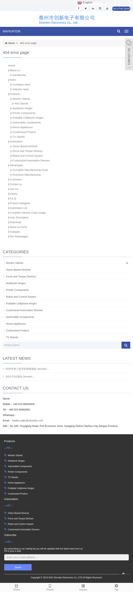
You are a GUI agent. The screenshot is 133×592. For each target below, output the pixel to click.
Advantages (16, 165)
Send (18, 567)
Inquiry (13, 193)
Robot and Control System (28, 155)
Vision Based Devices (25, 146)
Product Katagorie (20, 203)
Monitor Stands (21, 98)
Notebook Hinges (22, 108)
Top (116, 587)
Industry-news (21, 89)
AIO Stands (21, 103)
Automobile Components (27, 122)
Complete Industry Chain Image (28, 212)
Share (16, 587)
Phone (49, 587)
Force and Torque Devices (28, 151)
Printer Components (24, 113)
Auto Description (19, 217)
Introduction (19, 75)
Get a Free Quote (121, 8)
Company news (22, 84)
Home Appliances (23, 127)
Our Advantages (19, 236)
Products (15, 94)
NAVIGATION (11, 31)
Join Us (14, 189)
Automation (16, 141)
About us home (18, 227)
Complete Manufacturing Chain (30, 170)
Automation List (18, 208)
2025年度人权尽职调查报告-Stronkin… (27, 368)
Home (11, 43)
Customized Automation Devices (31, 160)
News (13, 79)
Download (15, 222)
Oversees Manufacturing (27, 174)
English (84, 3)
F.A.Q (13, 198)
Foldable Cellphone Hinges (28, 117)
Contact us (16, 184)
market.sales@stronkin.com (27, 420)
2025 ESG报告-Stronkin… (20, 376)
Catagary (15, 231)
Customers (16, 179)
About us (15, 70)
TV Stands (19, 136)
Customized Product (24, 132)
